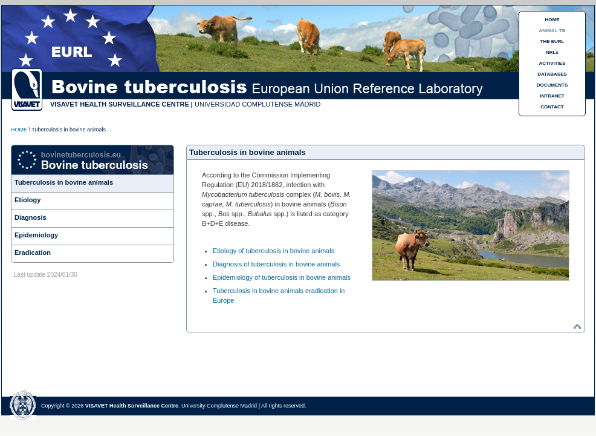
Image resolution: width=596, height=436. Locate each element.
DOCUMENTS (552, 85)
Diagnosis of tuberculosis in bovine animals (276, 264)
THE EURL (552, 41)
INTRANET (552, 96)
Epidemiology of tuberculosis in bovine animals (282, 277)
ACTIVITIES (552, 63)
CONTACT (552, 107)
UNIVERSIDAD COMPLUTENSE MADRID (257, 104)
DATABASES (552, 74)
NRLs (552, 52)
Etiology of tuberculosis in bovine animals (273, 250)
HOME (552, 19)
